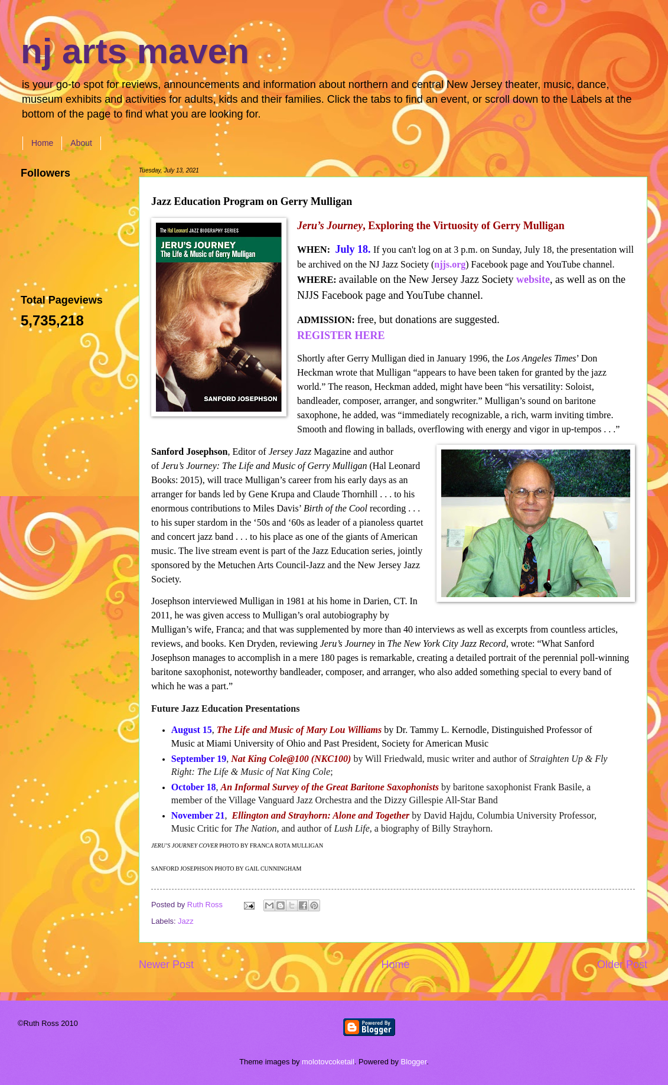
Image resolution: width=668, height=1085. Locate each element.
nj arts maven (135, 51)
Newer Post (166, 964)
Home (42, 143)
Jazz (185, 921)
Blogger (414, 1061)
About (81, 143)
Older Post (622, 964)
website (533, 279)
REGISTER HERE (341, 335)
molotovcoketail (328, 1061)
